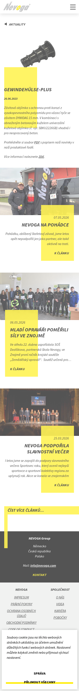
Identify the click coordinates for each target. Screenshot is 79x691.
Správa (40, 673)
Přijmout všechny (39, 682)
